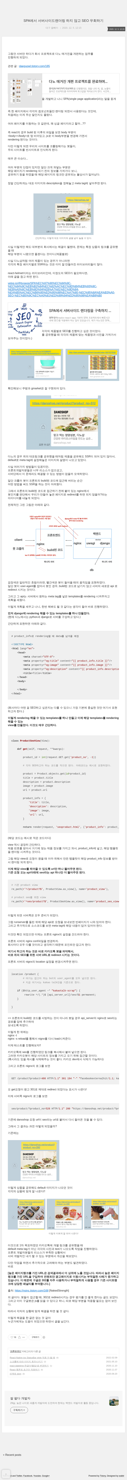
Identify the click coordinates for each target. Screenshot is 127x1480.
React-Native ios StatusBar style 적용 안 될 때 (32, 1385)
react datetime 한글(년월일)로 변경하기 (29, 1393)
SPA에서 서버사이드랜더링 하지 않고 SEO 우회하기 (64, 20)
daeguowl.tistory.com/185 (34, 66)
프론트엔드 (15, 1379)
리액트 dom (15, 1401)
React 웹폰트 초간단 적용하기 (25, 1397)
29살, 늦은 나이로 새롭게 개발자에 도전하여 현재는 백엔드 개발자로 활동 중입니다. (54, 1431)
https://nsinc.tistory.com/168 (31, 1318)
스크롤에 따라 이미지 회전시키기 (26, 1389)
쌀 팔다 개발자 (20, 1426)
